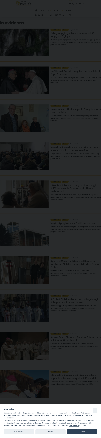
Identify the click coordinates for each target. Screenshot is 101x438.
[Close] (95, 410)
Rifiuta (50, 432)
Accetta (82, 432)
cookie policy (74, 425)
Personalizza (18, 432)
